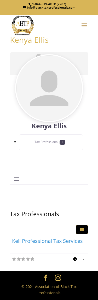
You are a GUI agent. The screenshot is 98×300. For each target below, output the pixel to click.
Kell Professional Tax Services (47, 240)
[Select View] (82, 230)
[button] (78, 259)
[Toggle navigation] (16, 178)
